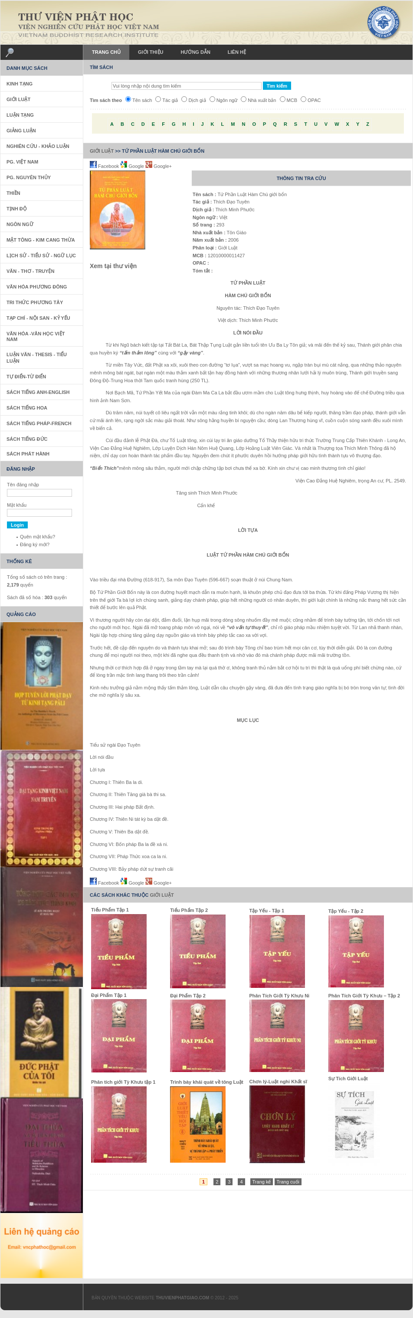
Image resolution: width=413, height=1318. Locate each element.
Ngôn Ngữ (20, 224)
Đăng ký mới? (34, 544)
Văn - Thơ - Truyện (30, 271)
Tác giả (166, 100)
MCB (288, 100)
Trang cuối (288, 1181)
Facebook (105, 166)
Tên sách (138, 100)
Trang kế (261, 1181)
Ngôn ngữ (224, 100)
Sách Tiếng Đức (27, 439)
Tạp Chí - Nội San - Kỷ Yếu (38, 318)
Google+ (158, 166)
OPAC (311, 100)
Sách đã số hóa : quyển (37, 597)
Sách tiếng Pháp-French (39, 423)
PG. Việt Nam (22, 161)
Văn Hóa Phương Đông (37, 286)
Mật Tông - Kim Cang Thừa (41, 240)
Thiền (13, 193)
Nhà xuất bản (258, 100)
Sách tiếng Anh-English (38, 392)
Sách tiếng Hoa (27, 407)
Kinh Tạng (20, 83)
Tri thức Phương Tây (35, 302)
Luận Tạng (20, 115)
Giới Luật (102, 151)
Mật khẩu (16, 505)
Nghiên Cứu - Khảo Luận (38, 146)
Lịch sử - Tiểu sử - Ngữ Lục (41, 255)
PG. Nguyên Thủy (29, 177)
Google (132, 166)
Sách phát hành (28, 453)
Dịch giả (193, 100)
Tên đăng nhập (23, 484)
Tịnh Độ (17, 208)
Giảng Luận (21, 130)
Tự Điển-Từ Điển (26, 376)
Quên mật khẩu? (37, 536)
